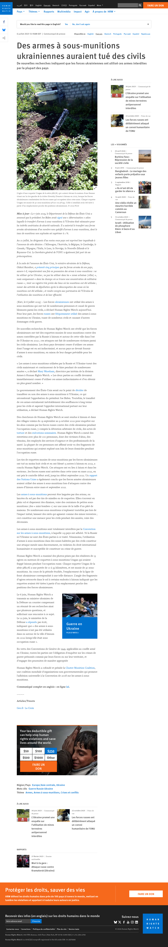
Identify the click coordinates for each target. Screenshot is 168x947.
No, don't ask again (81, 24)
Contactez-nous (12, 929)
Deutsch (55, 5)
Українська (145, 33)
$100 (38, 751)
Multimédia (64, 11)
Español (91, 5)
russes (47, 313)
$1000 (38, 757)
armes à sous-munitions (34, 494)
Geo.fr (20, 708)
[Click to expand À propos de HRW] (104, 11)
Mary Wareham (46, 371)
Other (51, 757)
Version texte (74, 929)
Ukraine (60, 785)
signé (59, 217)
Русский (82, 5)
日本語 (64, 5)
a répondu (31, 622)
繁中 (31, 5)
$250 (50, 751)
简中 (26, 5)
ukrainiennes (62, 302)
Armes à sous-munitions (46, 792)
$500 (26, 757)
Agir (87, 11)
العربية (19, 5)
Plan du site (61, 929)
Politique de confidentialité (44, 929)
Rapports (49, 11)
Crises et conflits (70, 792)
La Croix (29, 708)
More (101, 5)
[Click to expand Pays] (21, 11)
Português (73, 5)
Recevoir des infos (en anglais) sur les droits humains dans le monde (52, 915)
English (39, 5)
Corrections (26, 929)
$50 (26, 751)
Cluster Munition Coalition (80, 667)
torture (20, 432)
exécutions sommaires (44, 432)
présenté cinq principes (47, 267)
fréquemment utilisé (66, 313)
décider (79, 390)
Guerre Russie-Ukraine (41, 788)
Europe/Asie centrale (43, 785)
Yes (66, 24)
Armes (29, 792)
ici (67, 686)
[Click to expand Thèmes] (35, 11)
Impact (78, 11)
